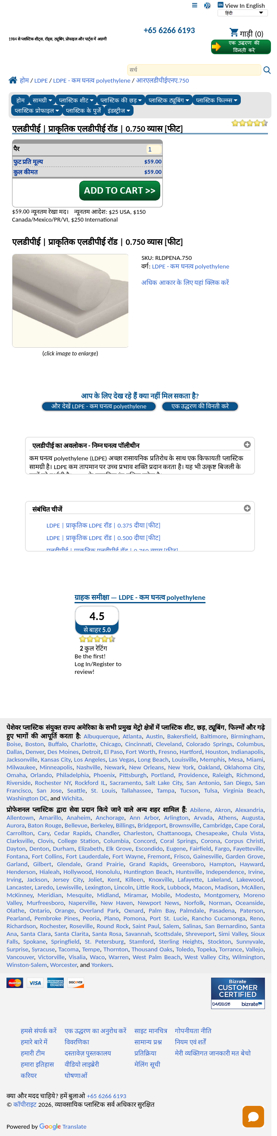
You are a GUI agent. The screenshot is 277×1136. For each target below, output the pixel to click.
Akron (223, 810)
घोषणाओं (76, 1076)
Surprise (17, 949)
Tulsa (211, 790)
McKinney (19, 895)
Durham (64, 848)
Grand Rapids (148, 864)
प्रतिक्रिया (145, 1053)
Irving (14, 879)
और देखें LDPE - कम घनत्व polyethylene (98, 406)
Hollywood (77, 872)
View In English (241, 5)
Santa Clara (36, 934)
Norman (220, 903)
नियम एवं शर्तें (190, 1042)
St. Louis (103, 790)
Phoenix (104, 775)
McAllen (252, 887)
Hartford (191, 752)
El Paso (113, 752)
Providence (193, 775)
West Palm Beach (157, 957)
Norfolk (194, 903)
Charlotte (83, 744)
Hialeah (50, 872)
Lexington (98, 887)
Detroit (91, 752)
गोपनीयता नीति (193, 1031)
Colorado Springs (209, 744)
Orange (64, 910)
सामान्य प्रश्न (148, 1042)
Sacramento (125, 783)
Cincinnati (138, 744)
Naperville (82, 903)
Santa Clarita (72, 934)
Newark (115, 767)
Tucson (189, 790)
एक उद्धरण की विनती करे (200, 406)
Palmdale (192, 910)
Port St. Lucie (168, 918)
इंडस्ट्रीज (119, 111)
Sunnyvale (250, 941)
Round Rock (113, 926)
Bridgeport (152, 825)
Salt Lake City (164, 783)
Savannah (138, 934)
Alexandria (249, 810)
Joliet (95, 879)
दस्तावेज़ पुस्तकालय (88, 1053)
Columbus (250, 744)
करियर (29, 1076)
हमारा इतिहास (37, 1064)
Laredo (44, 887)
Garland (17, 864)
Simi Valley (232, 934)
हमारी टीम (32, 1053)
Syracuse (43, 949)
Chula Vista (247, 833)
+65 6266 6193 (169, 30)
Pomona (134, 918)
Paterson (251, 910)
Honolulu (108, 872)
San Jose (49, 790)
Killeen (134, 879)
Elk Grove (119, 848)
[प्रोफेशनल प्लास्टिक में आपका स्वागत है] (68, 31)
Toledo (184, 949)
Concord (145, 841)
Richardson (21, 926)
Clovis (45, 841)
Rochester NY (53, 783)
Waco (97, 957)
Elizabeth (90, 848)
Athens (227, 817)
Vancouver (20, 957)
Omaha (16, 775)
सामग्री (42, 100)
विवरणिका (77, 1042)
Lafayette (190, 879)
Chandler (107, 833)
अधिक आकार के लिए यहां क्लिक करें (185, 283)
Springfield (65, 941)
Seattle (76, 790)
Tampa (165, 790)
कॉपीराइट (25, 1104)
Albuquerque (101, 736)
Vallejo (254, 949)
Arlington (176, 817)
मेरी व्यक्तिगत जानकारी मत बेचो (213, 1053)
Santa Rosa (106, 934)
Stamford (141, 941)
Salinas (192, 926)
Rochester (52, 926)
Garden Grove (244, 856)
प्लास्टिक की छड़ (120, 100)
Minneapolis (56, 767)
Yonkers (101, 965)
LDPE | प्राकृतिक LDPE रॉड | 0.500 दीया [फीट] (103, 538)
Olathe (15, 910)
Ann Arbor (144, 817)
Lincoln (123, 887)
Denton (39, 848)
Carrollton (19, 833)
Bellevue (76, 825)
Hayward (251, 864)
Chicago (110, 744)
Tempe (91, 949)
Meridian (49, 895)
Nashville (89, 767)
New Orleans (146, 767)
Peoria (91, 918)
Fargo (222, 848)
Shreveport (200, 934)
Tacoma (69, 949)
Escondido (149, 848)
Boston (34, 744)
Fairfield (201, 848)
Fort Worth (140, 752)
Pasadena (222, 910)
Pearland (18, 918)
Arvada (203, 817)
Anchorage (110, 817)
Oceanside (249, 903)
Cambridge (217, 825)
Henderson (21, 872)
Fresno (167, 752)
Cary (44, 833)
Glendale (69, 864)
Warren (118, 957)
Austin (154, 736)
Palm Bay (161, 910)
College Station (78, 841)
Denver (35, 752)
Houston (216, 752)
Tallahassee (136, 790)
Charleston (138, 833)
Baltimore (214, 736)
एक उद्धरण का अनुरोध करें (96, 1031)
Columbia (116, 841)
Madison (226, 887)
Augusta (252, 817)
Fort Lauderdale (87, 856)
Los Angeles (90, 759)
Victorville (51, 957)
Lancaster (18, 887)
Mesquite (79, 895)
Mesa (235, 759)
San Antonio (202, 783)
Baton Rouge (45, 825)
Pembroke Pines (56, 918)
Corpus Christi (244, 841)
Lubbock (179, 887)
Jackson (37, 879)
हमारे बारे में (34, 1042)
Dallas (14, 752)
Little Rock (150, 887)
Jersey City (68, 879)
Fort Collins (47, 856)
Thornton (115, 949)
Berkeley (101, 825)
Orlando (41, 775)
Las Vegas (121, 759)
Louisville (184, 759)
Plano (111, 918)
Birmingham (247, 736)
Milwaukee (20, 767)
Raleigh (222, 775)
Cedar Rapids (72, 833)
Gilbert (42, 864)
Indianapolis (247, 752)
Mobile (161, 895)
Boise (13, 744)
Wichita (72, 798)
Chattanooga (174, 833)
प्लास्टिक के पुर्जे (83, 111)
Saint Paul (146, 926)
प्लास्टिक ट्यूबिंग (169, 100)
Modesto (187, 895)
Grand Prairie (105, 864)
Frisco (182, 856)
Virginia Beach (243, 790)
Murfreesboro (45, 903)
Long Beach (153, 759)
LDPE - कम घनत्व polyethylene (190, 266)
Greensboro (188, 864)
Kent (114, 879)
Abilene (200, 810)
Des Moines (63, 752)
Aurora (15, 825)
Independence (225, 872)
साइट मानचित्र (150, 1031)
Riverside (18, 783)
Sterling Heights (181, 941)
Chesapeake (211, 833)
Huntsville (189, 872)
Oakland (209, 767)
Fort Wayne (128, 856)
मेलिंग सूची (147, 1064)
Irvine (255, 872)
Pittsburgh (132, 775)
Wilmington (247, 957)
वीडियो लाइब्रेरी (82, 1064)
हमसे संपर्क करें (38, 1031)
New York (181, 767)
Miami (254, 759)
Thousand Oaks (151, 949)
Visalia (77, 957)
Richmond (250, 775)
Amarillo (50, 817)
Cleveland (169, 744)
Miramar (135, 895)
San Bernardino (225, 926)
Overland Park (99, 910)
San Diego (237, 783)
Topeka (206, 949)
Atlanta (132, 736)
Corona (210, 841)
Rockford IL (90, 783)
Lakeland (219, 879)
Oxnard (133, 910)
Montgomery (221, 895)
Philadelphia (72, 775)
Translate (63, 1126)
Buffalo (57, 744)
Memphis (212, 759)
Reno (256, 918)
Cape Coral (249, 825)
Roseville (81, 926)
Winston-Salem (26, 965)
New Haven (117, 903)
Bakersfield (181, 736)
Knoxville (160, 879)
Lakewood (250, 879)
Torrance (231, 949)
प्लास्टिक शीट (76, 100)
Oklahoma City (243, 767)
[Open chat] (253, 1116)
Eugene (176, 848)
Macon (202, 887)
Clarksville (19, 841)
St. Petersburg (104, 941)
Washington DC (26, 798)
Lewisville (69, 887)
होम (20, 100)
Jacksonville (21, 759)
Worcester (63, 965)
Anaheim (78, 817)
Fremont (159, 856)
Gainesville (207, 856)
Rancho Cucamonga (218, 918)
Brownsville (184, 825)
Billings (125, 825)
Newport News (158, 903)
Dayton (15, 848)
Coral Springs (178, 841)
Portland (162, 775)
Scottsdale (168, 934)
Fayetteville (248, 848)
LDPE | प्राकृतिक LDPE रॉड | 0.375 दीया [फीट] (103, 525)
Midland (108, 895)
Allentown (20, 817)
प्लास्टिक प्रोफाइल (37, 111)
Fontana (17, 856)
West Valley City (206, 957)
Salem (171, 926)
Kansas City (56, 759)
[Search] (194, 70)
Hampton (221, 864)
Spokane (34, 941)
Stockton (219, 941)
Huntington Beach (148, 872)
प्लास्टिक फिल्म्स (216, 100)
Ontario (40, 910)
